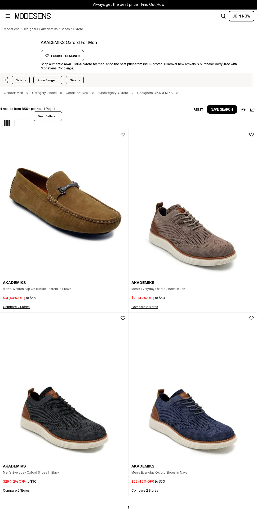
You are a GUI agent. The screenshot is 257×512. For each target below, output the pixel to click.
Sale (19, 80)
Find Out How (152, 5)
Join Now (241, 16)
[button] (223, 16)
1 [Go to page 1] (128, 507)
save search (222, 110)
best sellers (46, 116)
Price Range (46, 80)
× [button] (27, 93)
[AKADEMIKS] (20, 49)
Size (73, 80)
